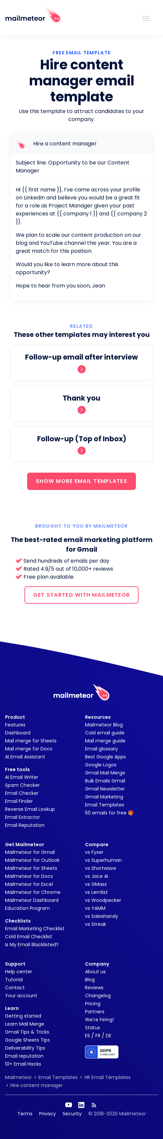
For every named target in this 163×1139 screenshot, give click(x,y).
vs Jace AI (96, 876)
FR (97, 1035)
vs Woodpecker (103, 900)
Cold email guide (105, 732)
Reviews (94, 987)
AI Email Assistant (25, 756)
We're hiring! (99, 1019)
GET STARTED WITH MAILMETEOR (81, 595)
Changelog (98, 995)
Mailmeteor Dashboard (32, 900)
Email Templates (104, 804)
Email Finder (19, 801)
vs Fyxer (94, 852)
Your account (21, 995)
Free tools (17, 769)
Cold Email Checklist (28, 936)
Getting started (23, 1016)
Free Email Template (81, 52)
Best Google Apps (105, 756)
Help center (18, 971)
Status (92, 1027)
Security (72, 1113)
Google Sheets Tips (27, 1040)
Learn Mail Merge (24, 1024)
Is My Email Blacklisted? (32, 944)
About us (95, 971)
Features (15, 724)
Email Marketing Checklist (35, 928)
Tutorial (14, 979)
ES (87, 1035)
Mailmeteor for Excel (29, 884)
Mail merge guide (105, 740)
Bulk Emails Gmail (105, 780)
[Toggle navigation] (146, 18)
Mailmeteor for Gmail (30, 852)
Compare (96, 844)
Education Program (27, 908)
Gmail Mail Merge (105, 772)
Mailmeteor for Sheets (31, 868)
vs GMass (96, 884)
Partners (94, 1011)
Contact (15, 987)
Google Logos (100, 764)
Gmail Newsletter (105, 788)
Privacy (47, 1113)
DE (108, 1035)
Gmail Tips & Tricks (27, 1032)
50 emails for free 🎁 (109, 812)
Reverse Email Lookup (30, 809)
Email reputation (24, 1056)
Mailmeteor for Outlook (32, 860)
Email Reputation (25, 825)
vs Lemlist (96, 892)
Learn (12, 1008)
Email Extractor (22, 817)
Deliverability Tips (25, 1048)
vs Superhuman (103, 860)
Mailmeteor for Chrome (33, 892)
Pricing (92, 1003)
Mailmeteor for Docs (29, 876)
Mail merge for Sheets (31, 740)
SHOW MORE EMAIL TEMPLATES (81, 481)
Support (15, 964)
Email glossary (101, 748)
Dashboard (17, 732)
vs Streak (95, 924)
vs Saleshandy (101, 916)
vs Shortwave (100, 868)
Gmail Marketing (104, 796)
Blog (90, 979)
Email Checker (21, 793)
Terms (24, 1113)
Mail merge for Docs (28, 748)
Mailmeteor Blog (104, 724)
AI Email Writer (21, 777)
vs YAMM (95, 908)
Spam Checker (22, 785)
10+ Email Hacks (23, 1064)
